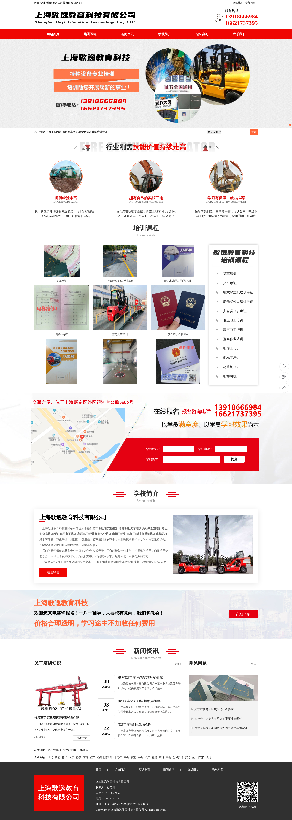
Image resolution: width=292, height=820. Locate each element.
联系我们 (239, 34)
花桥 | (202, 757)
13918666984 (284, 366)
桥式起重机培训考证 (238, 292)
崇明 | (169, 757)
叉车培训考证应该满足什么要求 (214, 709)
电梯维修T (61, 335)
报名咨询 (202, 34)
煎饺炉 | (67, 750)
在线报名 (193, 769)
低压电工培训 (233, 320)
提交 (234, 459)
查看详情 (53, 572)
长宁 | (72, 757)
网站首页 (53, 34)
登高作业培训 (233, 339)
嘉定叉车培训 (120, 335)
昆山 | (195, 757)
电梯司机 (230, 376)
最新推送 (250, 2)
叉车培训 (230, 274)
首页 (98, 769)
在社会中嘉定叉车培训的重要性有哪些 (218, 718)
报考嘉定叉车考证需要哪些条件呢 (140, 677)
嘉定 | (134, 757)
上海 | (51, 757)
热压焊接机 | (55, 750)
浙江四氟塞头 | (80, 750)
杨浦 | (100, 757)
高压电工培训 (233, 330)
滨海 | (188, 757)
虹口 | (93, 757)
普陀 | (86, 757)
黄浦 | (58, 757)
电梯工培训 (231, 358)
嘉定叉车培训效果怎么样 (134, 724)
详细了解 (243, 614)
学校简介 (164, 34)
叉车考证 (61, 281)
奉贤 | (162, 757)
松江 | (148, 757)
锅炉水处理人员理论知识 (178, 281)
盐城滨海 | (179, 757)
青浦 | (155, 757)
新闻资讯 (127, 34)
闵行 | (120, 757)
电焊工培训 (231, 348)
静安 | (79, 757)
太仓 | (209, 757)
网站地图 (238, 2)
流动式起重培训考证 (238, 302)
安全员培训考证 (235, 311)
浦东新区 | (110, 757)
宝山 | (127, 757)
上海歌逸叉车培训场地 (120, 281)
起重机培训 (231, 367)
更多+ (178, 664)
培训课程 (90, 34)
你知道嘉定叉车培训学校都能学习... (141, 701)
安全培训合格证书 (178, 335)
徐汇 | (65, 757)
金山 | (141, 757)
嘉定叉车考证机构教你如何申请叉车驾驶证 (220, 728)
